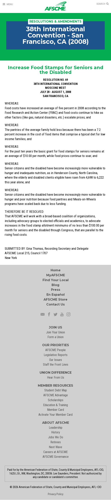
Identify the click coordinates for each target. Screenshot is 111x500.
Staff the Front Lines (55, 364)
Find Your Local (56, 280)
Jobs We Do (55, 437)
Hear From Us (55, 377)
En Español (55, 294)
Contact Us (55, 304)
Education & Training (55, 405)
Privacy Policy (55, 494)
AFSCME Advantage (55, 395)
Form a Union (55, 337)
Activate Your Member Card (55, 415)
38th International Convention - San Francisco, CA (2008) (55, 35)
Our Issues (55, 360)
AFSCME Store (55, 299)
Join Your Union (55, 332)
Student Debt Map (55, 390)
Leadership (55, 427)
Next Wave (55, 447)
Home (56, 270)
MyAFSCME (55, 275)
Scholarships (55, 400)
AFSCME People (55, 350)
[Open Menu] (7, 4)
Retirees (55, 442)
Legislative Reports (55, 355)
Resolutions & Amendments (55, 21)
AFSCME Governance (56, 457)
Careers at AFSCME (55, 452)
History (55, 432)
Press (55, 290)
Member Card (55, 410)
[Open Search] (102, 4)
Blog (55, 285)
